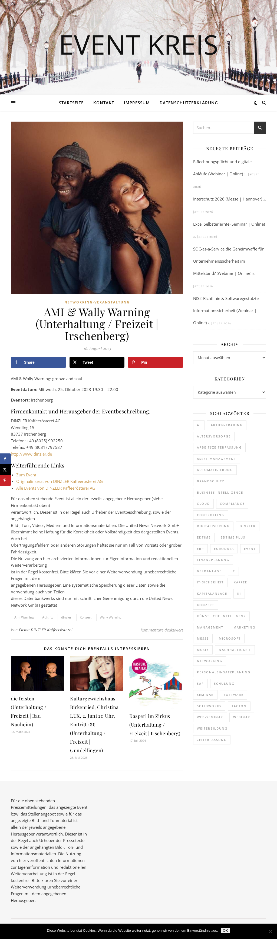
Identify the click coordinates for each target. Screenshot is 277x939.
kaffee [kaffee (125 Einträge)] (240, 582)
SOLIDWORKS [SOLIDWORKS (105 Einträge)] (209, 706)
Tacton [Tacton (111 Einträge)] (239, 706)
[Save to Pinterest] (155, 362)
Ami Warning (24, 617)
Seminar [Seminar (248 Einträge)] (205, 695)
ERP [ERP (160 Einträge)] (200, 549)
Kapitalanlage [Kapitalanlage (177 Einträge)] (212, 594)
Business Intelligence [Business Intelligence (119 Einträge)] (220, 492)
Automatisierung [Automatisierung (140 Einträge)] (215, 470)
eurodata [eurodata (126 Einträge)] (224, 549)
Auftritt (47, 617)
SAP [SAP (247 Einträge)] (200, 683)
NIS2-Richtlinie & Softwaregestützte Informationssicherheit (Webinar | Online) (226, 310)
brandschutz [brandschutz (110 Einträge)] (210, 481)
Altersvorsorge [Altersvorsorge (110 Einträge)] (214, 436)
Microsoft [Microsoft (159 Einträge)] (230, 638)
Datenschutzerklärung (189, 102)
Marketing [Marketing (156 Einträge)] (244, 627)
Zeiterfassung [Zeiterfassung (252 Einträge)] (212, 740)
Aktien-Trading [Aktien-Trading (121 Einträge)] (227, 425)
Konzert (85, 617)
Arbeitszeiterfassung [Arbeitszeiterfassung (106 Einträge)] (219, 447)
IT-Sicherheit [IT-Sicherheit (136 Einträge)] (210, 582)
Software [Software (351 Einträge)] (233, 695)
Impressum (137, 102)
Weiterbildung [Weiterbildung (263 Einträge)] (212, 728)
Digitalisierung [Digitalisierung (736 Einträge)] (213, 526)
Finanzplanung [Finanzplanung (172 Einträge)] (213, 560)
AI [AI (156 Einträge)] (199, 425)
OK (225, 930)
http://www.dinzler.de (31, 454)
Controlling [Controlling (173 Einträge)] (210, 515)
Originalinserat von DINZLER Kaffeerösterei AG (59, 481)
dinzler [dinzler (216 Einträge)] (248, 526)
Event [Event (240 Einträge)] (250, 549)
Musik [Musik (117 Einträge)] (203, 650)
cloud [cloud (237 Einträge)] (203, 504)
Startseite (71, 102)
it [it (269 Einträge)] (233, 571)
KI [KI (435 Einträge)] (239, 594)
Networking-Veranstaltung (97, 302)
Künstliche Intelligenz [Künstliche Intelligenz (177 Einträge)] (221, 616)
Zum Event (26, 474)
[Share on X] (97, 362)
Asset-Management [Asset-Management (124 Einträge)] (216, 459)
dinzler (66, 617)
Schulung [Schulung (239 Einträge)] (224, 683)
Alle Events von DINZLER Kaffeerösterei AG (55, 488)
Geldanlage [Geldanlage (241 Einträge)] (209, 571)
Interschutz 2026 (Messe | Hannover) (227, 199)
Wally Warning (110, 617)
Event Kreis (138, 44)
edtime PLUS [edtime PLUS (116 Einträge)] (233, 537)
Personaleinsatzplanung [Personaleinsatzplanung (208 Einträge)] (223, 672)
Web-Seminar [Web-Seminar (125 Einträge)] (210, 717)
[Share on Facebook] (38, 362)
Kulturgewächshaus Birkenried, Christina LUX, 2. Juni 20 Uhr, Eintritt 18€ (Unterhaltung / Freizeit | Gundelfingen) (94, 724)
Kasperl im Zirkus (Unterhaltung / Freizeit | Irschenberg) (154, 725)
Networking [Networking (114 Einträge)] (209, 661)
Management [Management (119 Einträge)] (210, 627)
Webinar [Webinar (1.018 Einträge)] (241, 717)
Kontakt (103, 102)
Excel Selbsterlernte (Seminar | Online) (229, 224)
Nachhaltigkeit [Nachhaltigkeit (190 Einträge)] (235, 650)
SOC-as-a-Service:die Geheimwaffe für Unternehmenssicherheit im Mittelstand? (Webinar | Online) (228, 261)
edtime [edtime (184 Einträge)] (204, 537)
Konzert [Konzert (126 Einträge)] (205, 605)
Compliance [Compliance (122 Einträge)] (232, 504)
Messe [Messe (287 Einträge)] (203, 638)
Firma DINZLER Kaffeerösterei (45, 629)
